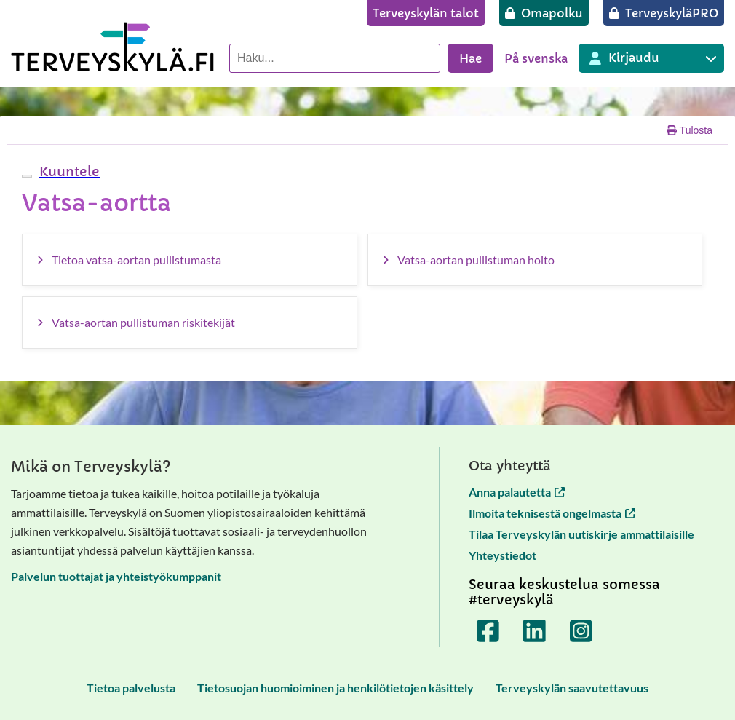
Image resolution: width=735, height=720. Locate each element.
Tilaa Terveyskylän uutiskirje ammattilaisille (581, 534)
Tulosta (689, 130)
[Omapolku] (544, 13)
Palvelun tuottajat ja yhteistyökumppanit (116, 576)
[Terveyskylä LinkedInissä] (535, 631)
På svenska (536, 58)
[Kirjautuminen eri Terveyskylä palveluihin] (651, 58)
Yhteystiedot (502, 555)
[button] (67, 171)
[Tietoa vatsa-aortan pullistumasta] (189, 260)
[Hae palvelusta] (334, 58)
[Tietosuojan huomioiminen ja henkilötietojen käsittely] (335, 688)
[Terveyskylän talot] (426, 13)
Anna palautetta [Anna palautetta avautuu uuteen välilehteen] (517, 492)
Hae (470, 58)
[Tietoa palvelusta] (131, 688)
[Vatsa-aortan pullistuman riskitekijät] (189, 322)
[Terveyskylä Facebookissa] (488, 631)
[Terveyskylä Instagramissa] (581, 631)
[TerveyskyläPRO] (663, 13)
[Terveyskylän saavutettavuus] (572, 688)
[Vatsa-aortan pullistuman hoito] (535, 260)
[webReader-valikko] (27, 176)
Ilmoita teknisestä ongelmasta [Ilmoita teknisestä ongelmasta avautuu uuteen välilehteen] (552, 513)
